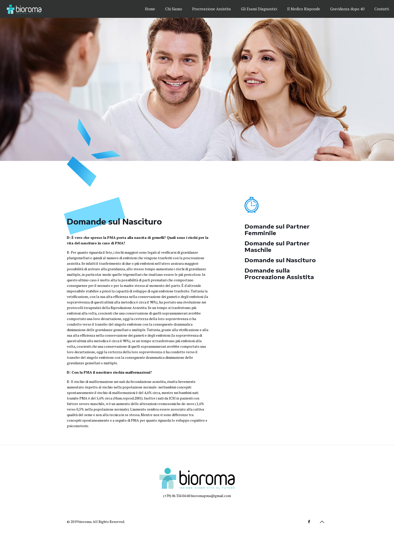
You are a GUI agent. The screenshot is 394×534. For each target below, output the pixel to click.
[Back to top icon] (322, 522)
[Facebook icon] (309, 521)
